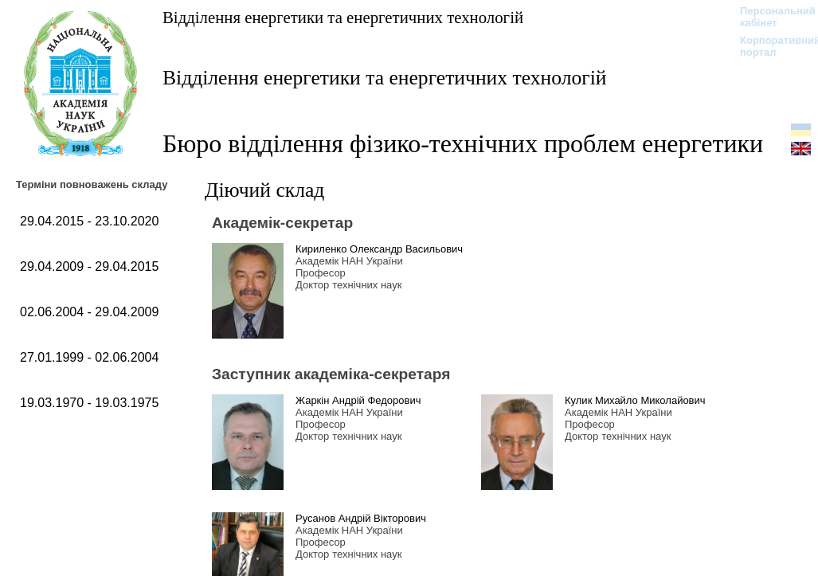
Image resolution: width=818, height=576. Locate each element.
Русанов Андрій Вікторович (360, 518)
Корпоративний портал (770, 46)
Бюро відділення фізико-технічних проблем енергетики (462, 143)
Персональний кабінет (770, 17)
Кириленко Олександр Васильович (379, 249)
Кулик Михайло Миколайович (635, 400)
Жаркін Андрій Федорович (358, 400)
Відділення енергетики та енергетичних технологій (342, 17)
